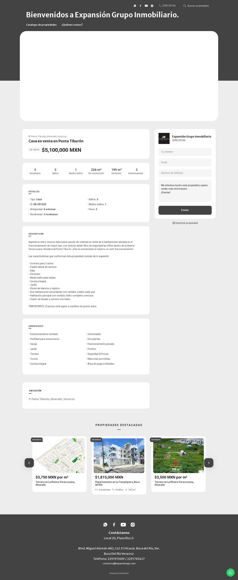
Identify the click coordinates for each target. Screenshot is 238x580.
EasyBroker (124, 573)
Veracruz (62, 136)
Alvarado (51, 136)
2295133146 (178, 140)
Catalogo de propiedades (41, 24)
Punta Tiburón (38, 136)
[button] (29, 462)
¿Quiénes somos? (72, 24)
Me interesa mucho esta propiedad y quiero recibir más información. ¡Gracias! (185, 191)
